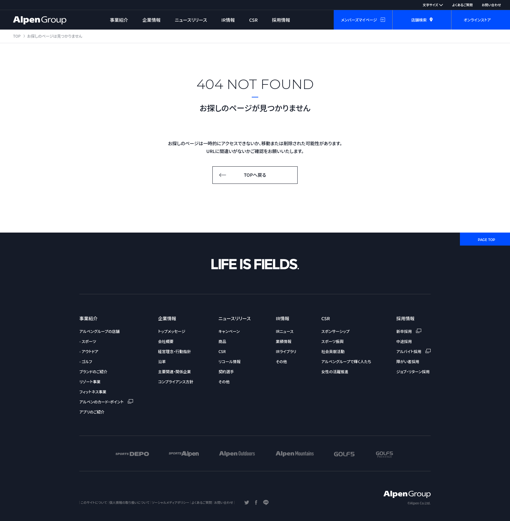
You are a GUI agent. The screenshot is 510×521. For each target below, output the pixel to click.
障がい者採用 (407, 361)
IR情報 (228, 20)
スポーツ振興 (332, 341)
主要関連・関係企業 (174, 371)
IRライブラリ (286, 351)
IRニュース (284, 331)
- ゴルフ (85, 361)
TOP (17, 36)
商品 (222, 341)
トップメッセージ (171, 331)
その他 (224, 381)
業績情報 (283, 341)
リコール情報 (230, 361)
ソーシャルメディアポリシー (170, 502)
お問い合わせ (491, 4)
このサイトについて (94, 502)
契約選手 (226, 371)
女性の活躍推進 (334, 371)
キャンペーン (229, 331)
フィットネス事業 (92, 391)
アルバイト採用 (413, 351)
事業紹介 (119, 20)
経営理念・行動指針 (174, 351)
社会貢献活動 (332, 351)
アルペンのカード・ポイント (106, 401)
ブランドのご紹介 (93, 371)
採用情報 (281, 20)
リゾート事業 (90, 381)
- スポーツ (87, 341)
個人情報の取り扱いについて (129, 502)
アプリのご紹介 (91, 411)
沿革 (162, 361)
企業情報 (151, 20)
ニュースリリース (191, 20)
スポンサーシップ (335, 331)
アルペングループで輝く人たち (346, 361)
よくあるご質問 (462, 4)
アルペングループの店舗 (99, 331)
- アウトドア (88, 351)
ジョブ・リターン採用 (413, 371)
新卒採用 (408, 331)
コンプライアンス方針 (176, 381)
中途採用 (404, 341)
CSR (253, 20)
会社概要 (166, 341)
